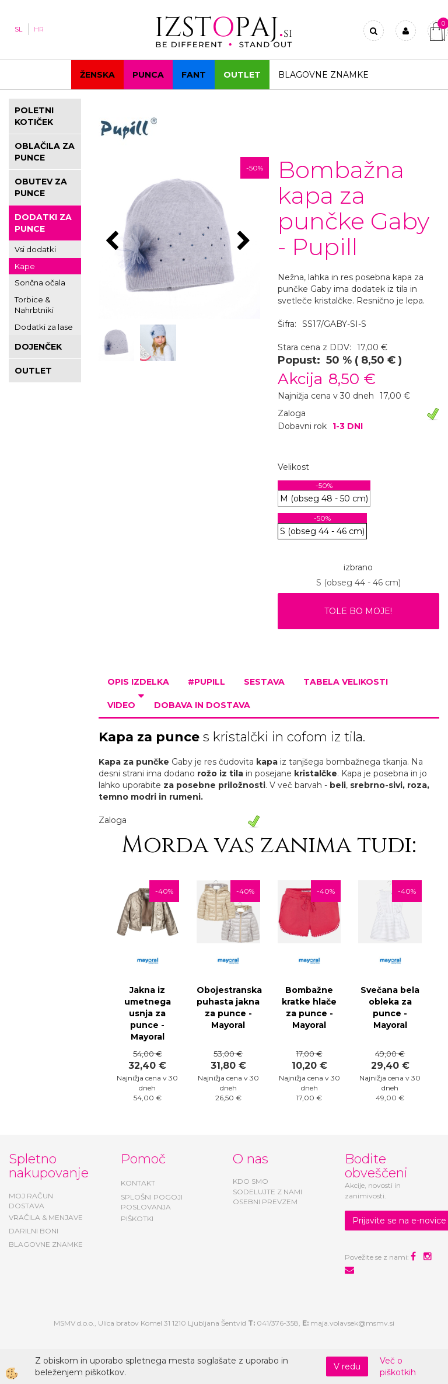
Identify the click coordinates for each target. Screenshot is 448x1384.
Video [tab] (121, 705)
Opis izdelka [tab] (138, 682)
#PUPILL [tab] (206, 682)
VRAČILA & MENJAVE (46, 1217)
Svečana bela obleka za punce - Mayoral (389, 1007)
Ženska (97, 74)
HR (39, 29)
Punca (148, 74)
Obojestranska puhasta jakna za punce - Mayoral (228, 1007)
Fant (193, 74)
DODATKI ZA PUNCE (43, 223)
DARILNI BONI (33, 1230)
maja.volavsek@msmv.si (352, 1323)
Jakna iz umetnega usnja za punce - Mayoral (147, 1013)
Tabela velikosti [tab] (345, 682)
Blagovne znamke (323, 74)
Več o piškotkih (398, 1366)
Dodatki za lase (44, 327)
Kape (25, 266)
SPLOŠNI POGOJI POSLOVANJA (152, 1202)
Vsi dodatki (35, 249)
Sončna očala (40, 282)
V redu (347, 1366)
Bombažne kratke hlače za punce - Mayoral (309, 1007)
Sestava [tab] (264, 682)
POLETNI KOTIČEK (34, 116)
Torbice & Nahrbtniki (34, 305)
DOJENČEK (38, 346)
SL (18, 29)
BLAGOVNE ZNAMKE (46, 1244)
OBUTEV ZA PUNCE (41, 187)
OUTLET (242, 74)
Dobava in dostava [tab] (202, 705)
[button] (245, 241)
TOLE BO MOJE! (358, 611)
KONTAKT (138, 1183)
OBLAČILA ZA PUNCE (45, 152)
